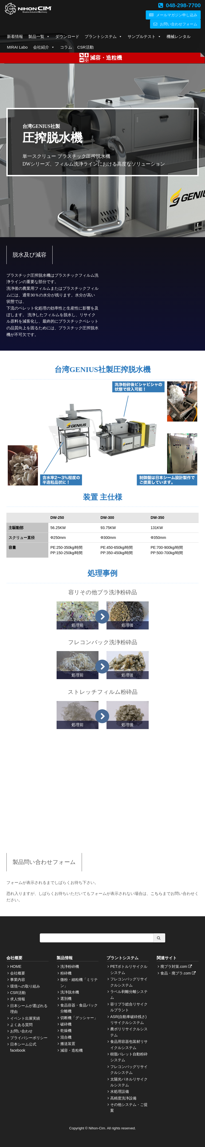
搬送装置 (67, 1044)
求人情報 (17, 999)
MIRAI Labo (17, 47)
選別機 (66, 998)
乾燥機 (66, 1030)
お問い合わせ (21, 1031)
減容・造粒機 (71, 1050)
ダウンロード (67, 36)
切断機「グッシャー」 (79, 1018)
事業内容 (17, 979)
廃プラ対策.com (176, 966)
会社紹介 (44, 47)
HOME (15, 966)
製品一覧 (39, 36)
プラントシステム (103, 36)
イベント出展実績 (25, 1018)
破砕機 (66, 1024)
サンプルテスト (144, 36)
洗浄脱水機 (69, 992)
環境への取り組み (25, 986)
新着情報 (15, 36)
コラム (66, 47)
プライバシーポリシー (29, 1038)
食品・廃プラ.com (178, 973)
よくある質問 (21, 1025)
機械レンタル (179, 36)
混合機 (66, 1037)
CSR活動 (85, 47)
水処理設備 (119, 1091)
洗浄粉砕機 (69, 966)
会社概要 (17, 973)
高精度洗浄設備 (123, 1098)
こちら (157, 893)
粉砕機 (66, 973)
